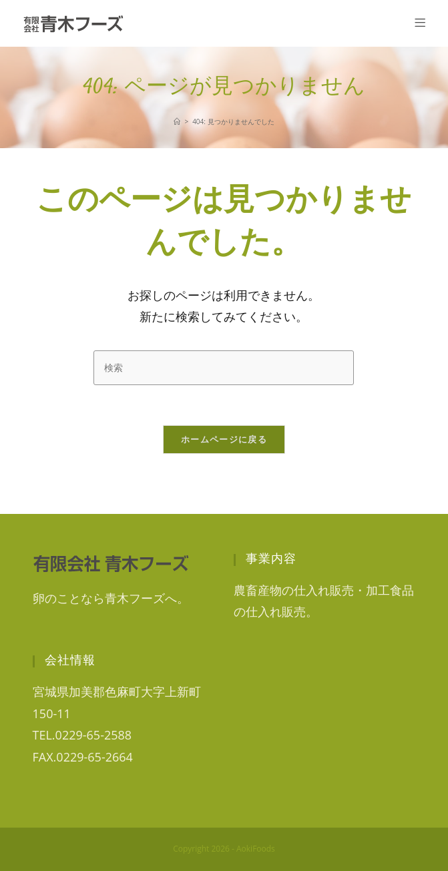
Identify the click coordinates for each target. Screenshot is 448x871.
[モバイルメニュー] (420, 23)
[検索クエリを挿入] (223, 367)
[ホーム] (177, 121)
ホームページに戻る (224, 439)
